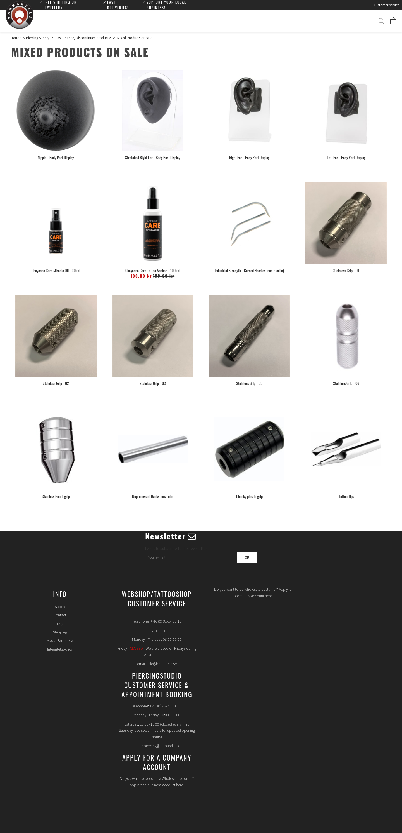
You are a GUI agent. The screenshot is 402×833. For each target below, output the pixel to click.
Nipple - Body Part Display (56, 157)
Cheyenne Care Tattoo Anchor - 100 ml (152, 270)
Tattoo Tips (346, 496)
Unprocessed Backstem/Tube (152, 496)
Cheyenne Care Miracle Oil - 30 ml (56, 270)
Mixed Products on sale (134, 38)
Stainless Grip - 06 (346, 383)
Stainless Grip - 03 (153, 383)
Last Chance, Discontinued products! (83, 38)
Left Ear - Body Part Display (346, 157)
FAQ (60, 624)
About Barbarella (60, 641)
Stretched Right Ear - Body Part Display (152, 157)
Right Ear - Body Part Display (249, 157)
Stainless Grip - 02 (56, 383)
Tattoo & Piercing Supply (30, 38)
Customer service (386, 5)
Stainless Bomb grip (56, 496)
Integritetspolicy (60, 649)
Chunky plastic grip (249, 496)
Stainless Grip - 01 (346, 270)
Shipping (60, 632)
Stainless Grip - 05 (249, 383)
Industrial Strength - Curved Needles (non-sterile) (249, 270)
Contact (60, 615)
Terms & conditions (60, 607)
